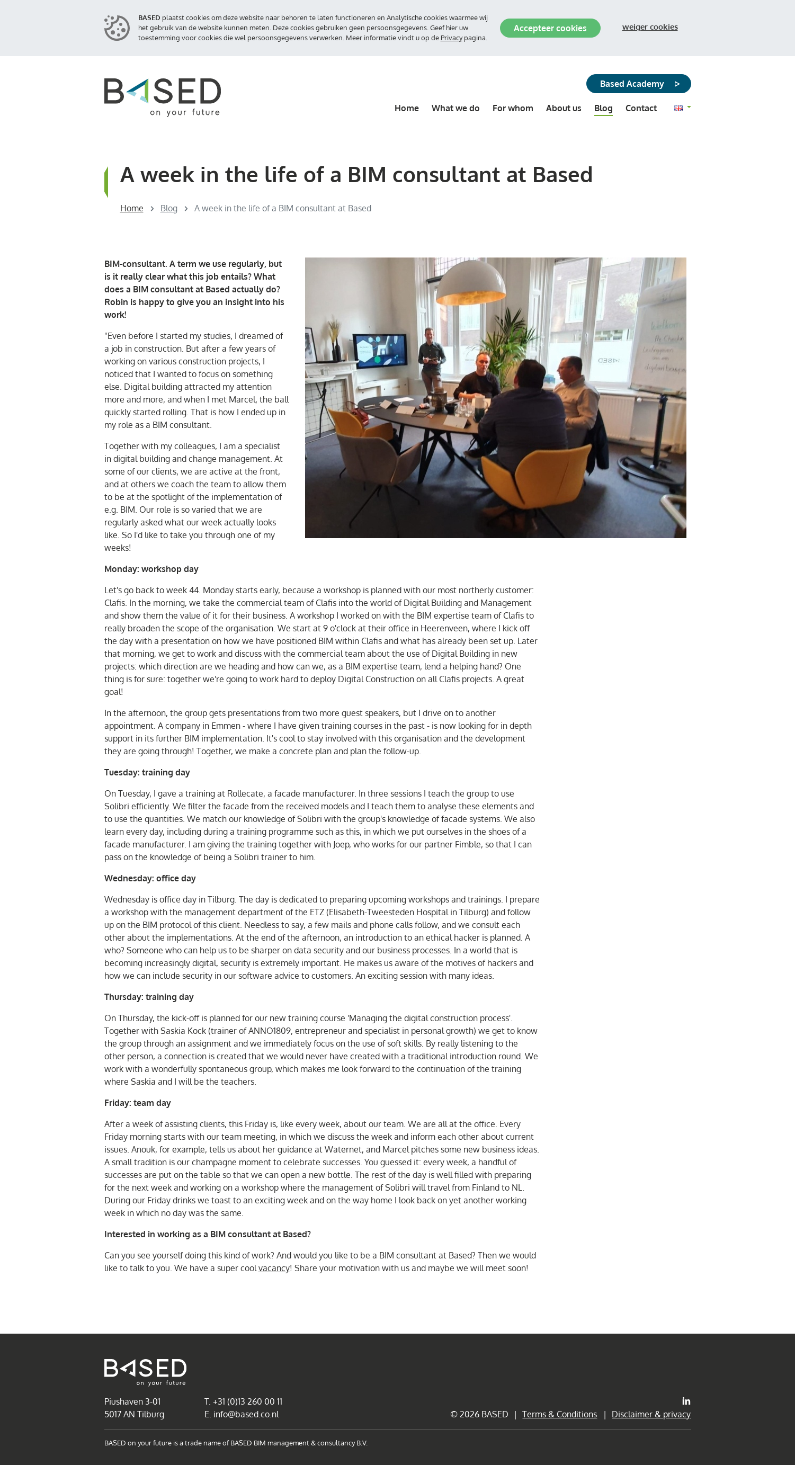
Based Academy (632, 83)
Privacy (451, 37)
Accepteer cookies (550, 28)
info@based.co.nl (246, 1414)
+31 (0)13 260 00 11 (247, 1401)
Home (132, 208)
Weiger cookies (650, 27)
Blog (168, 208)
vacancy (274, 1268)
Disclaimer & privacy (651, 1414)
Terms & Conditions (559, 1414)
